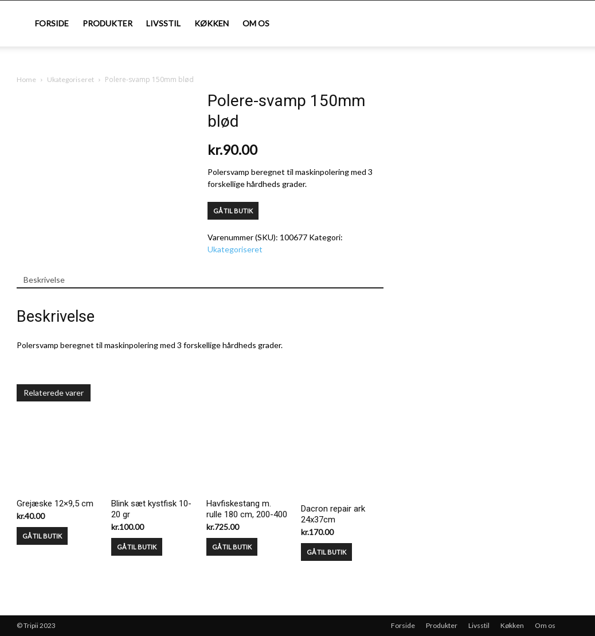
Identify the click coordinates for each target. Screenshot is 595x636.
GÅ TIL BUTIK (233, 210)
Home (26, 79)
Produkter (107, 23)
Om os (255, 23)
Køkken (211, 23)
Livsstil (163, 23)
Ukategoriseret (70, 79)
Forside (52, 23)
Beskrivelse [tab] (44, 279)
